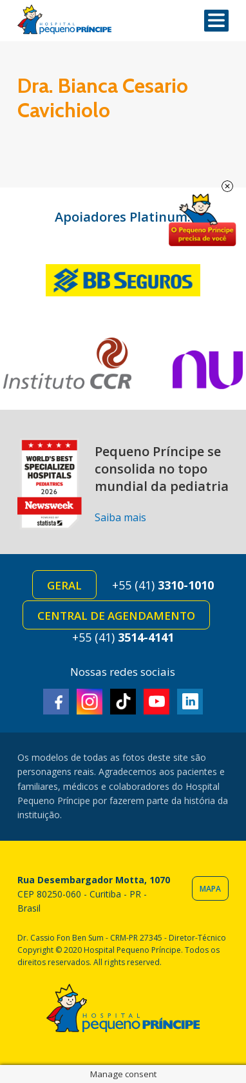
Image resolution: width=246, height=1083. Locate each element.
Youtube (156, 701)
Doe (202, 220)
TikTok (123, 701)
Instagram (89, 701)
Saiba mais (120, 517)
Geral (64, 585)
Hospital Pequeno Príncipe (64, 20)
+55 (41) (163, 585)
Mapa (210, 888)
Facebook (56, 701)
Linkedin (190, 701)
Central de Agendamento (116, 615)
